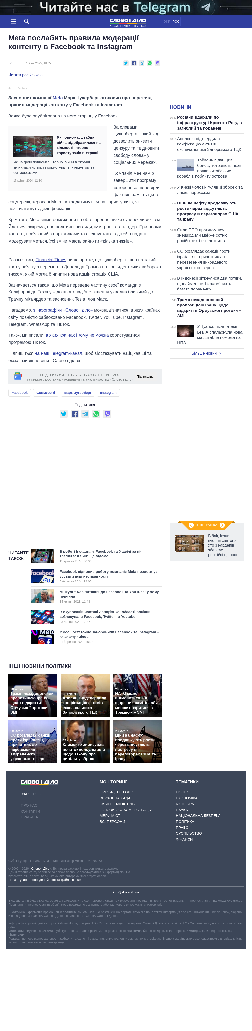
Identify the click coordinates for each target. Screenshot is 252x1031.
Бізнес (182, 874)
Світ (13, 63)
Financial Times (51, 341)
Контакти (30, 893)
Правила (29, 899)
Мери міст (110, 898)
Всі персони (112, 903)
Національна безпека (198, 898)
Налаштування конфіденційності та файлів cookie (44, 962)
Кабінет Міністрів (117, 886)
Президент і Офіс (117, 874)
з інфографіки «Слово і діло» (63, 392)
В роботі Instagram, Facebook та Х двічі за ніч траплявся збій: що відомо (105, 638)
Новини (180, 107)
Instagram (108, 475)
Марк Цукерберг (77, 475)
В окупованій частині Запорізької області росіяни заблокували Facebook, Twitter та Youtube (105, 699)
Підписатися (146, 458)
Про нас (29, 887)
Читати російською (25, 75)
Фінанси (184, 921)
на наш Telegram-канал (58, 435)
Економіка (187, 880)
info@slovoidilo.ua (126, 974)
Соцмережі (45, 475)
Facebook (20, 475)
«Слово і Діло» (40, 950)
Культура (185, 886)
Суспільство (189, 915)
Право (182, 909)
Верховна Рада (115, 880)
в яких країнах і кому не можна (77, 417)
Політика (185, 903)
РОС (176, 21)
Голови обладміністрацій (126, 892)
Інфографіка (206, 525)
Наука (182, 892)
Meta (58, 179)
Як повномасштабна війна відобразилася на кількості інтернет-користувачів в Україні (79, 227)
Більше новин (206, 353)
